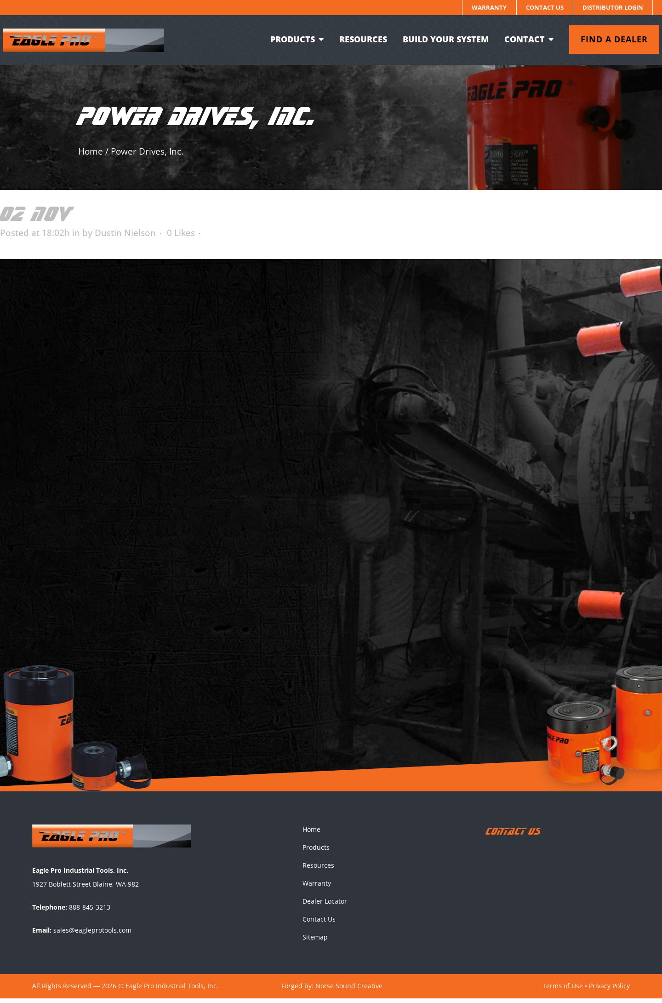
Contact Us (545, 7)
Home (90, 151)
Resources (318, 869)
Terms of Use (562, 990)
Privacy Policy (609, 990)
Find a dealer (607, 39)
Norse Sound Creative (348, 990)
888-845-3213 (89, 911)
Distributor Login (612, 7)
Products (316, 851)
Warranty (489, 7)
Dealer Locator (324, 905)
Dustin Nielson (125, 233)
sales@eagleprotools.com (92, 934)
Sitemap (315, 941)
